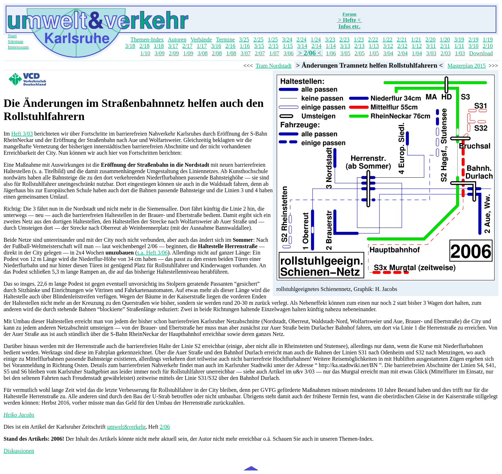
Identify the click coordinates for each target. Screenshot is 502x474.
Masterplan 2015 (466, 66)
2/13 (359, 46)
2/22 (373, 39)
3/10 (473, 46)
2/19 (473, 39)
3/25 (244, 39)
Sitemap (15, 41)
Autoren (177, 39)
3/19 (459, 39)
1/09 (188, 53)
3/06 (288, 53)
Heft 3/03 (22, 134)
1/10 (145, 53)
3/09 (159, 53)
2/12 (402, 46)
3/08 (202, 53)
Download (481, 53)
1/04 (417, 53)
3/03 (431, 53)
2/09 (174, 53)
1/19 (488, 39)
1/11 (459, 46)
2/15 (273, 46)
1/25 (273, 39)
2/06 (165, 427)
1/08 (231, 53)
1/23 (358, 39)
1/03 (460, 53)
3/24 (287, 39)
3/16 (216, 46)
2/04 (402, 53)
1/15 (288, 46)
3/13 (345, 46)
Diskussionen (19, 451)
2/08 (217, 53)
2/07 (260, 53)
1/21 (416, 39)
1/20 (445, 39)
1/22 (387, 39)
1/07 (274, 53)
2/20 (430, 39)
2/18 (144, 46)
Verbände (201, 39)
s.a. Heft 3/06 (152, 253)
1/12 (417, 46)
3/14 (302, 46)
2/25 (258, 39)
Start (12, 35)
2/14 (316, 46)
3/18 (130, 46)
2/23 (344, 39)
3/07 (245, 53)
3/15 (259, 46)
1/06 (331, 53)
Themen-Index (147, 39)
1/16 (245, 46)
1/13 (374, 46)
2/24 (301, 39)
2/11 (445, 46)
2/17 (187, 46)
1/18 (159, 46)
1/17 (202, 46)
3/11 (431, 46)
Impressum (18, 47)
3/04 (388, 53)
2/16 (230, 46)
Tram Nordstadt (273, 66)
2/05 (360, 53)
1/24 (316, 39)
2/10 (488, 46)
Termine (225, 39)
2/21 (402, 39)
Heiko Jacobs (19, 415)
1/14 (330, 46)
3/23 (330, 39)
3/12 (388, 46)
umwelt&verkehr (126, 427)
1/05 (374, 53)
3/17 (173, 46)
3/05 (345, 53)
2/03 (445, 53)
